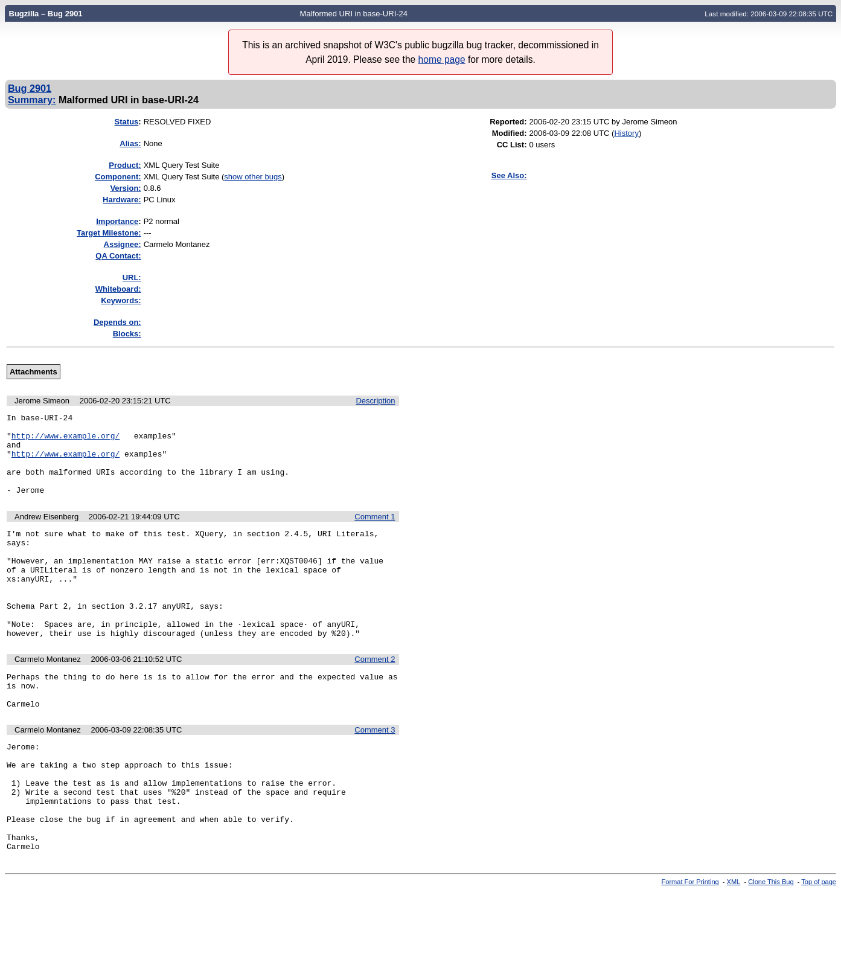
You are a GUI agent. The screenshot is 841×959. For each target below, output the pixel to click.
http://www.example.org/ (65, 440)
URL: (132, 277)
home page (441, 59)
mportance (117, 221)
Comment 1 (374, 532)
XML (734, 948)
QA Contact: (118, 255)
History (626, 133)
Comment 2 (374, 697)
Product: (125, 165)
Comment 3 (374, 775)
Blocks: (127, 333)
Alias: (130, 143)
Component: (118, 176)
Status (127, 121)
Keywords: (121, 300)
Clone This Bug (770, 948)
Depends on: (117, 322)
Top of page (818, 948)
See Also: (509, 175)
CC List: (512, 144)
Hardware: (122, 199)
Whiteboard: (118, 288)
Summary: (32, 99)
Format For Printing (690, 948)
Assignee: (122, 244)
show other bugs (252, 176)
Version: (125, 188)
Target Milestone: (109, 232)
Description (375, 400)
